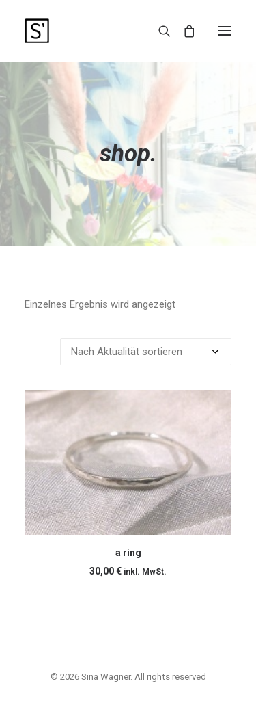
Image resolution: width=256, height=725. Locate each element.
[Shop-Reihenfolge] (145, 351)
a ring (128, 552)
